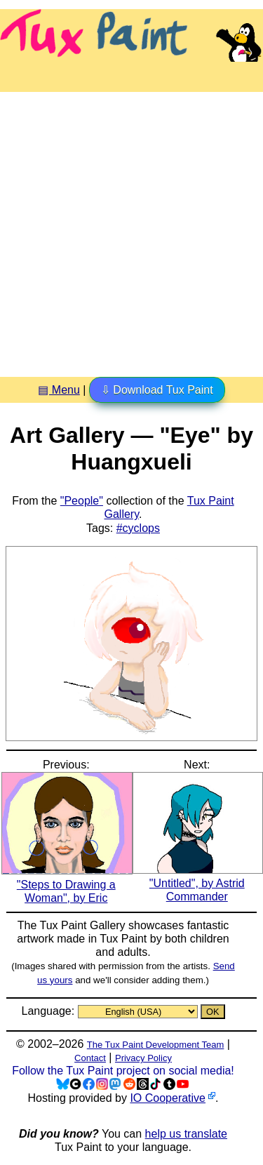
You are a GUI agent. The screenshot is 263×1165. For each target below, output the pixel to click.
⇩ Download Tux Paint (157, 390)
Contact (90, 1058)
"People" (81, 501)
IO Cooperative (167, 1098)
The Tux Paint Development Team (155, 1044)
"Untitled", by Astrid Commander (198, 883)
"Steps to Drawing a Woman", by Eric (67, 884)
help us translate (186, 1134)
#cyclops (138, 528)
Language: (49, 1011)
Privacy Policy (143, 1058)
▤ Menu (58, 390)
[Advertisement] (131, 229)
